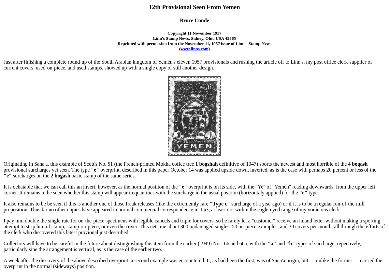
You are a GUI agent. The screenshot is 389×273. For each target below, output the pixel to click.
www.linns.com (194, 48)
